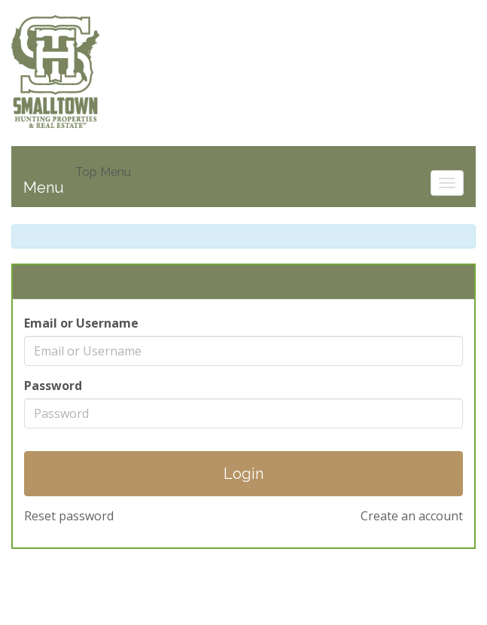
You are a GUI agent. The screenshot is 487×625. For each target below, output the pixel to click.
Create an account (412, 516)
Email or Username (81, 323)
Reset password (69, 516)
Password (53, 385)
